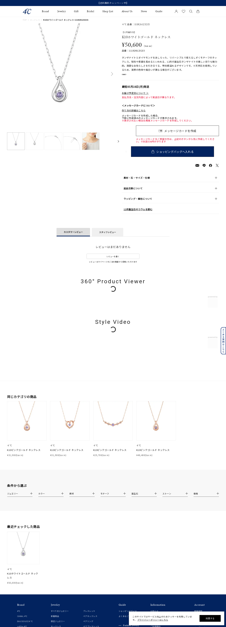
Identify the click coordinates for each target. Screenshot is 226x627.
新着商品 (55, 530)
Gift (76, 11)
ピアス (54, 555)
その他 (86, 566)
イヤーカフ (56, 566)
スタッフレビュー (107, 235)
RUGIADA (21, 550)
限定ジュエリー (58, 535)
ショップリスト (157, 530)
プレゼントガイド (127, 545)
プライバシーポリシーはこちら (152, 619)
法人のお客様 (125, 556)
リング (54, 545)
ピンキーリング (58, 550)
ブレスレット (89, 525)
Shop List (107, 11)
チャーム (87, 550)
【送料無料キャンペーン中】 (113, 3)
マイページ (199, 530)
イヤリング (56, 560)
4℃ (18, 525)
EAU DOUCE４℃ (25, 535)
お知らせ (154, 525)
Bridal (90, 11)
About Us (127, 11)
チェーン (87, 545)
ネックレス (35, 20)
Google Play (200, 568)
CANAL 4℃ (22, 530)
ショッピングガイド (128, 525)
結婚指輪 (21, 576)
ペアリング (88, 535)
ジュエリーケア (126, 550)
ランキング (88, 571)
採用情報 (154, 566)
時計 (85, 555)
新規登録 (198, 525)
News (144, 11)
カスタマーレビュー (73, 235)
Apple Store (199, 563)
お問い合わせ (156, 555)
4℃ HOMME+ (23, 545)
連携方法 (198, 558)
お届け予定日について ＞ (135, 96)
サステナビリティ (158, 560)
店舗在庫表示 (131, 76)
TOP (25, 20)
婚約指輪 (21, 571)
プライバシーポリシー (160, 550)
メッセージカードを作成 (180, 134)
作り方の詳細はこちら (134, 114)
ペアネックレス (90, 530)
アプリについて (201, 547)
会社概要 (154, 535)
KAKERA (21, 555)
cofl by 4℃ (22, 540)
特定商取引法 (156, 545)
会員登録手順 (200, 553)
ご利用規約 (155, 540)
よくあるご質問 (126, 530)
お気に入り (199, 535)
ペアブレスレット (91, 540)
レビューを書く (113, 260)
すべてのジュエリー (60, 525)
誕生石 (86, 560)
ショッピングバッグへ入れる (177, 155)
